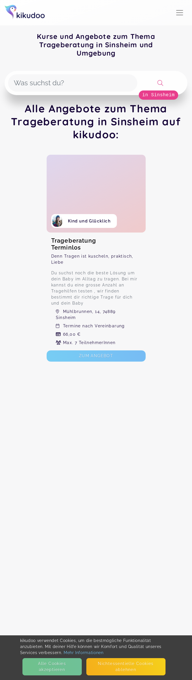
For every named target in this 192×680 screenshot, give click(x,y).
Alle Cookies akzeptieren (52, 666)
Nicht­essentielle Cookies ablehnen (126, 666)
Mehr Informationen (84, 652)
